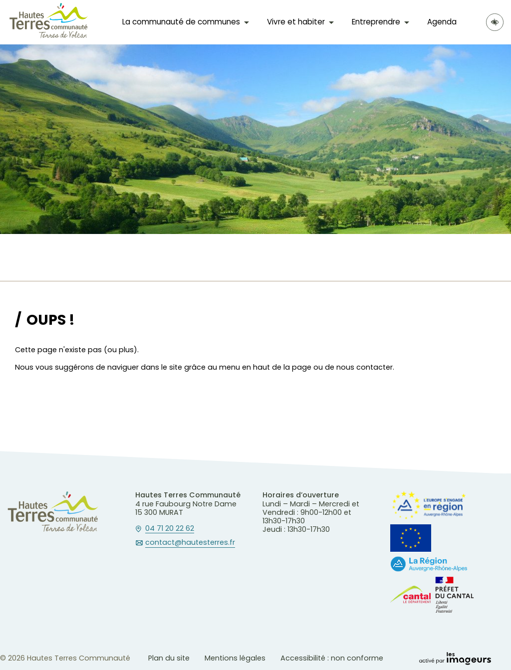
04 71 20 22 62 (169, 528)
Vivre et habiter (296, 21)
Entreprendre (376, 21)
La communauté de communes (181, 21)
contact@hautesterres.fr (190, 542)
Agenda (442, 21)
